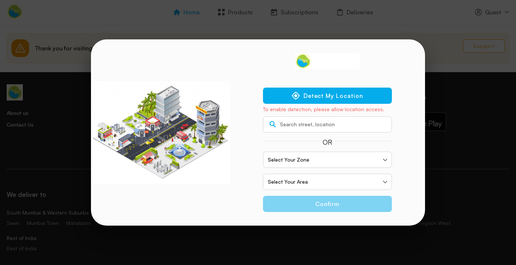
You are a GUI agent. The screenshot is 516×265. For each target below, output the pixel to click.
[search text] (327, 124)
